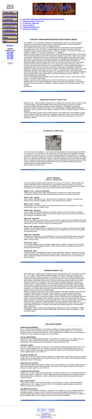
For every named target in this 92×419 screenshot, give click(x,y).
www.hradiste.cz (46, 413)
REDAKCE (10, 45)
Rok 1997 (10, 53)
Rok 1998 (10, 55)
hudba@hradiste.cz (46, 416)
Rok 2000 (10, 58)
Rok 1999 (10, 57)
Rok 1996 (10, 52)
